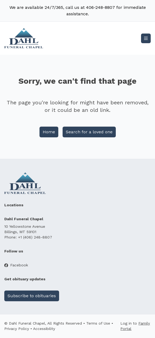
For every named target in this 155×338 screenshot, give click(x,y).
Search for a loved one (89, 131)
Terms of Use (98, 323)
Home (49, 131)
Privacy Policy (16, 328)
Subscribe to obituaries (32, 295)
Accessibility (44, 328)
